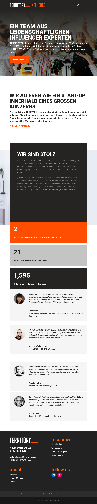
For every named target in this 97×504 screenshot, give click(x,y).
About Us (13, 474)
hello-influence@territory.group (23, 457)
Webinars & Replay (59, 452)
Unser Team (18, 60)
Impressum (68, 494)
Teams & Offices (16, 478)
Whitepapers (56, 448)
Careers (13, 482)
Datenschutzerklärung (52, 494)
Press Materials (58, 456)
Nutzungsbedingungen (30, 494)
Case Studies (56, 444)
